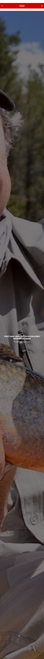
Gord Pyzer (19, 342)
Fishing (22, 333)
